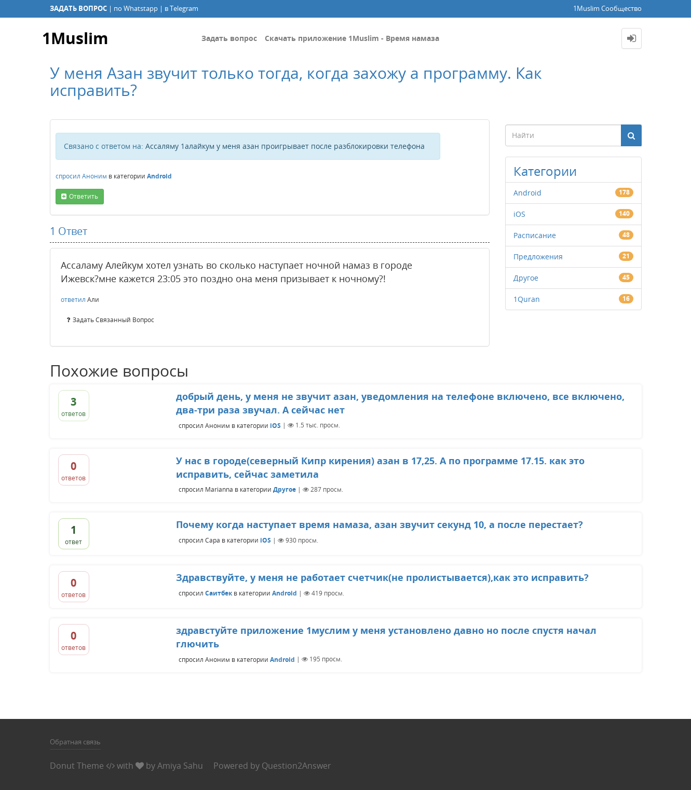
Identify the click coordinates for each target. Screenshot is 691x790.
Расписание (534, 235)
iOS (519, 214)
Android (159, 176)
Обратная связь (75, 741)
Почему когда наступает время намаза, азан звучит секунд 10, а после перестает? (379, 524)
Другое (525, 278)
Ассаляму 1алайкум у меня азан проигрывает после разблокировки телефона (285, 146)
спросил (68, 176)
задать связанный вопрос (113, 319)
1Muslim (75, 38)
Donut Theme (77, 765)
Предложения (538, 256)
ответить (83, 196)
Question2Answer (296, 765)
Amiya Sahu (180, 765)
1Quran (526, 299)
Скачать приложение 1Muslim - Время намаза (352, 38)
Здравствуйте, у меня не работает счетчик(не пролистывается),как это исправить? (382, 577)
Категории (545, 170)
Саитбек (218, 593)
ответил (73, 299)
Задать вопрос (229, 38)
